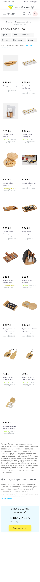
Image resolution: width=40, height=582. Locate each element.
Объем (5, 40)
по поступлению (18, 45)
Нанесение (17, 40)
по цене (29, 45)
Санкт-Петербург (30, 2)
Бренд (4, 35)
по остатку (5, 48)
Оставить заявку (20, 528)
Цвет (15, 35)
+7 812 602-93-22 (9, 1)
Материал (26, 35)
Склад (30, 40)
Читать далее (6, 498)
